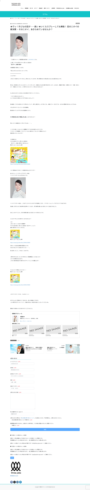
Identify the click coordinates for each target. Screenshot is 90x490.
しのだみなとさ (31, 59)
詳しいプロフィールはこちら (26, 321)
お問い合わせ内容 (22, 400)
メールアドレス (22, 363)
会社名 (22, 369)
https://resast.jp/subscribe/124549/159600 (20, 164)
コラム (77, 23)
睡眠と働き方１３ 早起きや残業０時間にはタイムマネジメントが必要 (34, 348)
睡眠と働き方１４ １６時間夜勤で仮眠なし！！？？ (55, 348)
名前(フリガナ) (22, 387)
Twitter (43, 333)
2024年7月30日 (48, 335)
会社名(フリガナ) (22, 375)
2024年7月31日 (31, 335)
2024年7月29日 (65, 335)
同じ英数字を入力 (22, 413)
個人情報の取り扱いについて (27, 418)
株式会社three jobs (14, 475)
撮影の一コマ (14, 335)
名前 (22, 381)
